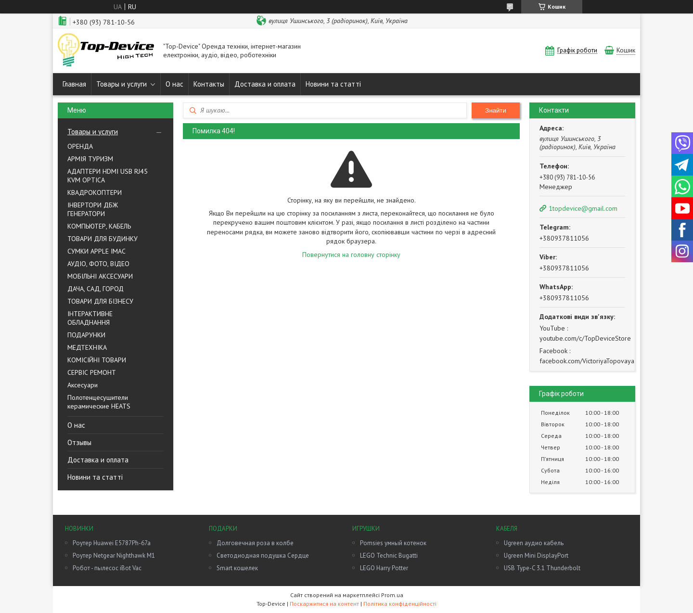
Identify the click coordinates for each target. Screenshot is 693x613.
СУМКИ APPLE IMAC (96, 251)
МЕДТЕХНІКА (87, 347)
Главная (74, 84)
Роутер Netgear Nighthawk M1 (114, 555)
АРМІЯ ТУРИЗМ (90, 158)
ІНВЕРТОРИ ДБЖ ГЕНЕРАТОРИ (92, 209)
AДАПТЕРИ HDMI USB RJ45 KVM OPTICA (107, 175)
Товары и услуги (121, 84)
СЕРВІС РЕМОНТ (91, 372)
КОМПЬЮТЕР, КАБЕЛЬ (99, 226)
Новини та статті (333, 84)
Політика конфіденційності (399, 603)
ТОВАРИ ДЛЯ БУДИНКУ (102, 238)
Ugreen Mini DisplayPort (536, 555)
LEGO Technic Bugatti (389, 555)
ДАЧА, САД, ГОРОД (95, 288)
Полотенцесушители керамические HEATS (98, 401)
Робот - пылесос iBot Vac (107, 568)
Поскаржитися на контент (324, 603)
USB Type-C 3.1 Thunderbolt (542, 568)
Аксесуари (82, 385)
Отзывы (79, 442)
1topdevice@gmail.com (583, 208)
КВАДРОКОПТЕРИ (94, 192)
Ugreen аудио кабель (534, 543)
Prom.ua (392, 595)
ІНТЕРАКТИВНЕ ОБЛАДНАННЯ (90, 318)
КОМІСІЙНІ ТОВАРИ (96, 360)
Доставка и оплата (264, 84)
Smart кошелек (237, 568)
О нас (174, 84)
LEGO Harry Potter (384, 568)
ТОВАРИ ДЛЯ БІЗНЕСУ (100, 301)
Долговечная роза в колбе (255, 543)
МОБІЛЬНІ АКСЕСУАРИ (100, 276)
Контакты (208, 84)
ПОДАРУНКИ (86, 335)
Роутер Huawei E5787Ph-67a (112, 543)
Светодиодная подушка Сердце (263, 555)
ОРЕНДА (80, 146)
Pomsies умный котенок (393, 543)
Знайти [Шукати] (495, 110)
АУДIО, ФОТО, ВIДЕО (98, 263)
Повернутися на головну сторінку (351, 254)
